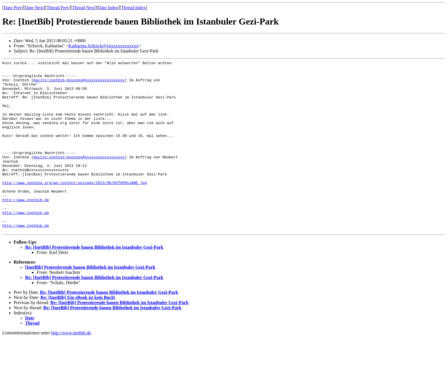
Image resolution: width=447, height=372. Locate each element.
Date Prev (13, 7)
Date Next (34, 7)
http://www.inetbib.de (25, 228)
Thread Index (133, 7)
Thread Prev (57, 7)
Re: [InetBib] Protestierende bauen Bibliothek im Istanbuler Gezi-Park (94, 281)
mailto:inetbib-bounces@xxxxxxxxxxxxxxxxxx (79, 84)
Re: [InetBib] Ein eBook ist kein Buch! (77, 331)
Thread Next (83, 7)
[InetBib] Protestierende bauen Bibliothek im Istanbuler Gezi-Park (90, 301)
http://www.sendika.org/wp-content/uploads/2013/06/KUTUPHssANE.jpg (74, 207)
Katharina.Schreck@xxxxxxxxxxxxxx (103, 45)
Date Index (108, 7)
